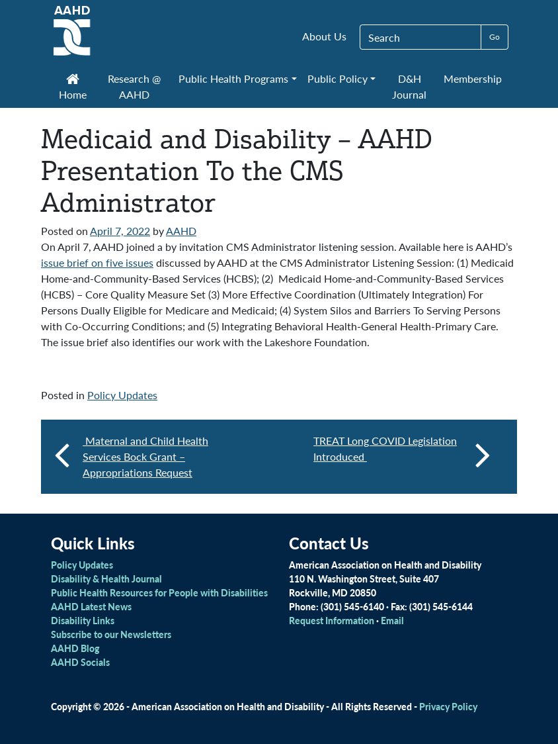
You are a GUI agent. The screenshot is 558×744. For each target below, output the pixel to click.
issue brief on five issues (97, 262)
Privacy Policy (448, 706)
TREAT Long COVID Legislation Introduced (402, 454)
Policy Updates (122, 394)
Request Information (331, 620)
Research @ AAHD (134, 86)
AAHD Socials (80, 662)
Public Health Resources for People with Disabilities (159, 592)
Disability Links (82, 620)
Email (392, 620)
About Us (324, 36)
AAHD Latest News (91, 606)
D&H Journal (409, 86)
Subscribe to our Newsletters (111, 634)
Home (73, 88)
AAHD (181, 230)
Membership (473, 78)
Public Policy (337, 78)
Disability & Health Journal (106, 578)
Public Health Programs (233, 78)
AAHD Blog (75, 648)
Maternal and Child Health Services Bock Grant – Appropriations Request (145, 456)
